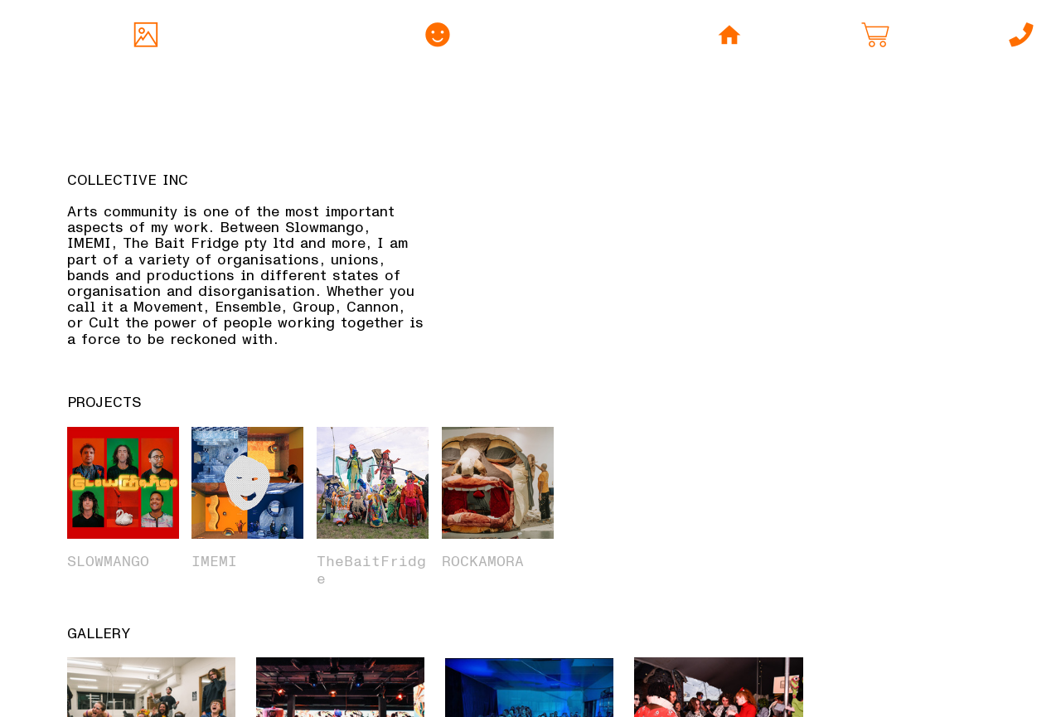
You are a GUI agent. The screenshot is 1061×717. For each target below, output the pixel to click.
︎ (146, 36)
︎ (1021, 36)
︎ (875, 36)
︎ (438, 36)
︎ (729, 36)
